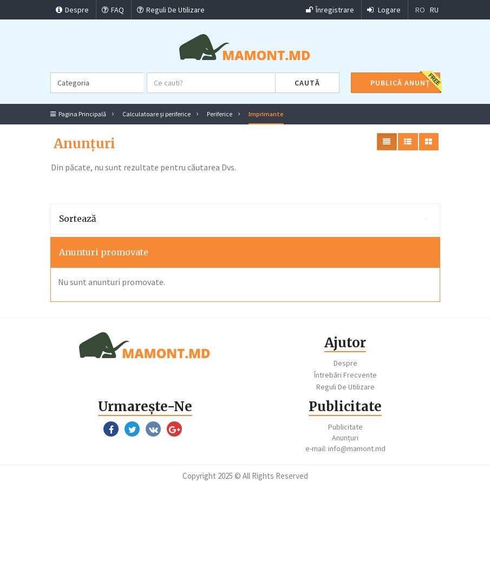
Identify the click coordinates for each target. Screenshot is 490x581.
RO (420, 10)
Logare (384, 10)
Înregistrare (330, 10)
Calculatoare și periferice (156, 114)
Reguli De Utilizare (171, 10)
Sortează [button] (244, 218)
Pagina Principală (78, 114)
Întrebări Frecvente (345, 375)
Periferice (219, 114)
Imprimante (266, 114)
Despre (72, 10)
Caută (307, 83)
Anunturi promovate (103, 252)
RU (434, 10)
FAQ (113, 10)
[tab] (245, 219)
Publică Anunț (400, 83)
